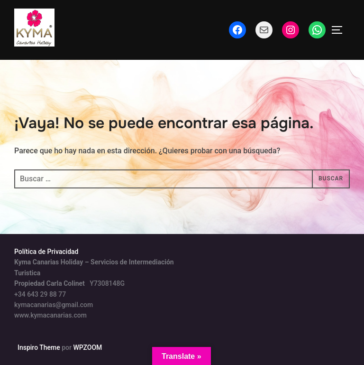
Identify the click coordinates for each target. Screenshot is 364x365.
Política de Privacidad (46, 251)
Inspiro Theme (39, 347)
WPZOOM (87, 347)
